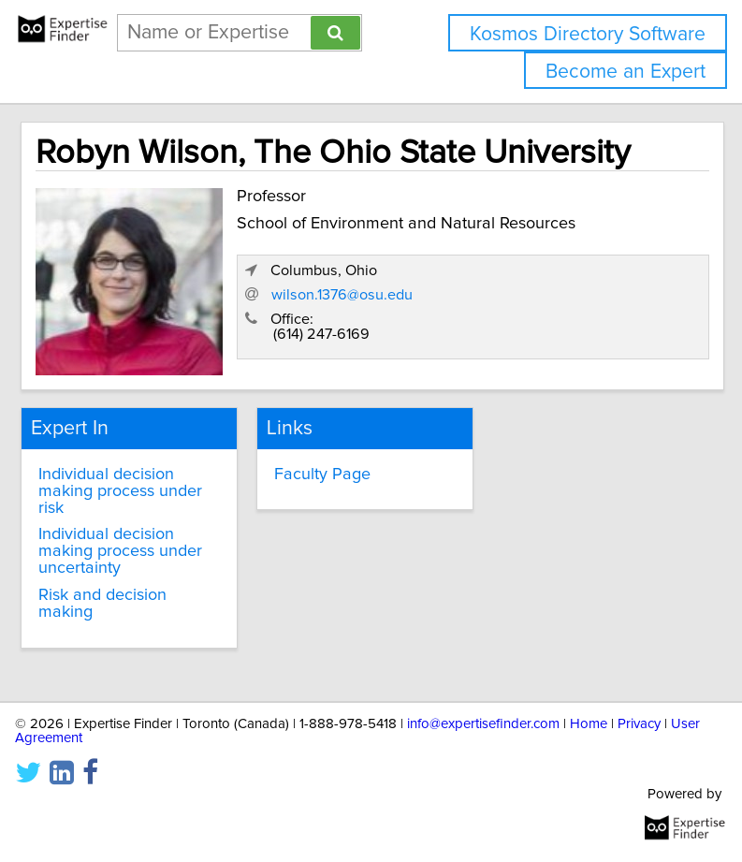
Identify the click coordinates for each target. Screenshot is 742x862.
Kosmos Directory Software (588, 34)
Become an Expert (626, 71)
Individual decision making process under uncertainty (120, 551)
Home (588, 724)
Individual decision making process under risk (120, 491)
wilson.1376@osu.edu (342, 294)
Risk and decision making (102, 604)
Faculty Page (322, 474)
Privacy (639, 724)
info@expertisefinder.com (483, 724)
